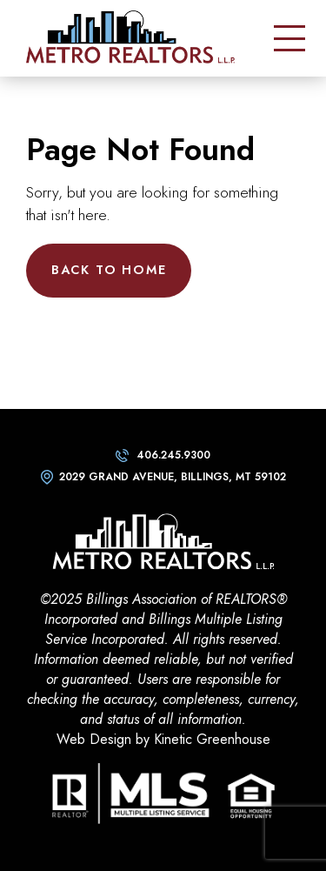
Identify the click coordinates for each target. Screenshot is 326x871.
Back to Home (109, 269)
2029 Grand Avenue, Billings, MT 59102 (172, 477)
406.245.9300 (173, 455)
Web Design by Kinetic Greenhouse (163, 739)
